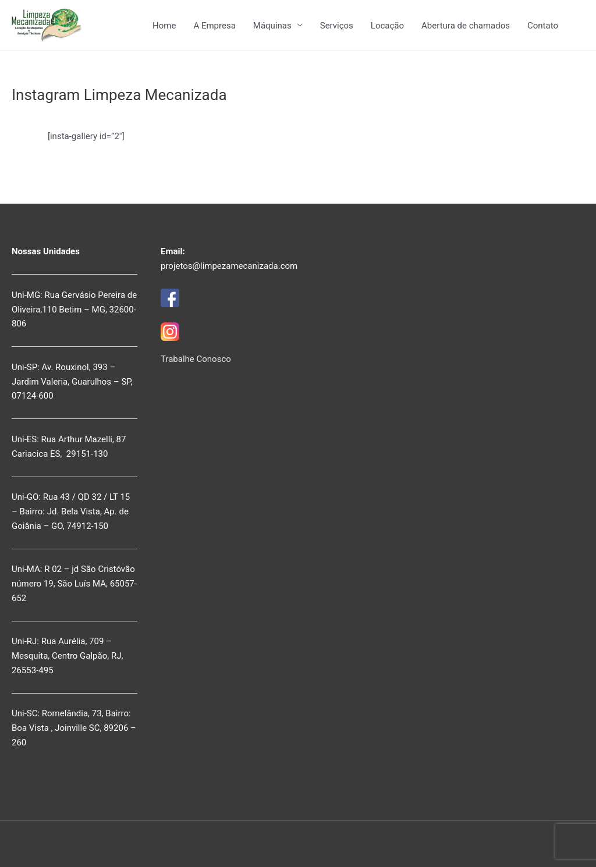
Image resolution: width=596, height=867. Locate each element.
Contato (542, 25)
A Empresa (214, 25)
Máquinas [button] (272, 25)
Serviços (336, 25)
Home (164, 25)
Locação (387, 25)
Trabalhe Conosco (196, 359)
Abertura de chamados (465, 25)
